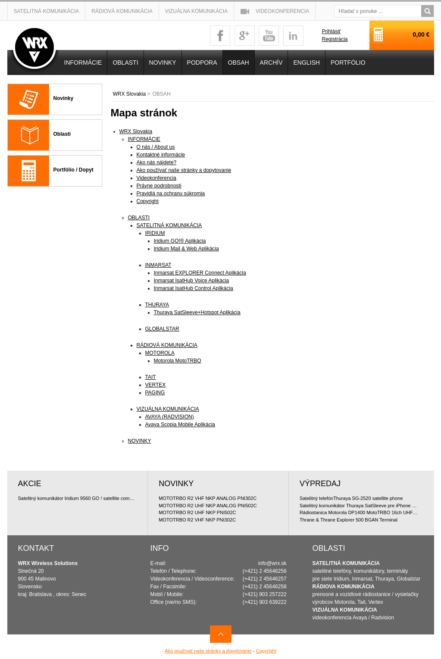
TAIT (150, 377)
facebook (220, 35)
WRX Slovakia (129, 94)
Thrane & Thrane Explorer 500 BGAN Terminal (348, 519)
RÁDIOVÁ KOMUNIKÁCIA (167, 345)
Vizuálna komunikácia (196, 11)
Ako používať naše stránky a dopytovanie (184, 170)
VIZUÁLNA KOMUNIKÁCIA (168, 409)
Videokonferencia (282, 11)
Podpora (202, 62)
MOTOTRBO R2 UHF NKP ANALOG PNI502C (208, 505)
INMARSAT (158, 265)
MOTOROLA (160, 353)
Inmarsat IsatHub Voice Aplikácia (191, 281)
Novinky (63, 98)
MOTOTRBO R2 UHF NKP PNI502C (197, 512)
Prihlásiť (331, 31)
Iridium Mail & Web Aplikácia (186, 249)
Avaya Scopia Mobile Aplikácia (180, 425)
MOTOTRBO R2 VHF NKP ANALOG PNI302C (207, 498)
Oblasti (62, 134)
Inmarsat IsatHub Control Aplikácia (193, 288)
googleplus (245, 35)
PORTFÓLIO (348, 62)
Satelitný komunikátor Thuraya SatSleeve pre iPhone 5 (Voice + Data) (359, 505)
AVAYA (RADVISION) (169, 417)
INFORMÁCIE (144, 139)
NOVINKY (139, 441)
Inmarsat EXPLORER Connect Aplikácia (200, 273)
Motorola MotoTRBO (177, 361)
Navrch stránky (220, 634)
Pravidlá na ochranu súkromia (171, 194)
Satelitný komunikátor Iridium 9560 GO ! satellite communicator (77, 498)
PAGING (155, 393)
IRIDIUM (155, 233)
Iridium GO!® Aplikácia (180, 241)
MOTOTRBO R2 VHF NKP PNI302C (197, 519)
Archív (271, 62)
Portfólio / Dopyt (73, 170)
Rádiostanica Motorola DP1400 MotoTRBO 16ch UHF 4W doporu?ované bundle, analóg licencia (359, 512)
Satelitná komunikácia (46, 11)
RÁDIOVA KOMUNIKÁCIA (344, 587)
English (306, 62)
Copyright (148, 201)
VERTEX (155, 385)
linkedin (293, 35)
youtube (269, 35)
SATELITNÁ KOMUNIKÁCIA (169, 225)
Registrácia (334, 39)
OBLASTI (139, 218)
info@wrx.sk (272, 563)
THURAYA (157, 305)
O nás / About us (156, 147)
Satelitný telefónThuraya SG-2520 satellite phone (351, 498)
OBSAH (238, 62)
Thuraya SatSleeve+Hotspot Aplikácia (197, 312)
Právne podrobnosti (159, 186)
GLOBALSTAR (162, 329)
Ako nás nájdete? (157, 162)
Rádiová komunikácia (121, 11)
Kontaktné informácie (161, 155)
